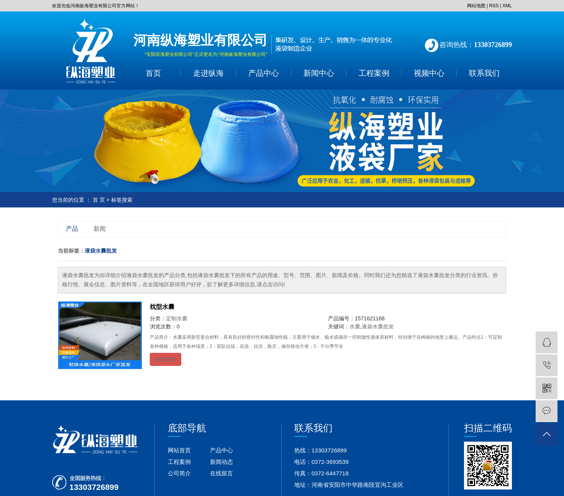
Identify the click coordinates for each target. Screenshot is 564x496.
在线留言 (221, 473)
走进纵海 (208, 73)
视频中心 (429, 73)
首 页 (99, 200)
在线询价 (165, 359)
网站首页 (179, 450)
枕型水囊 (162, 306)
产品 (72, 228)
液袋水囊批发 (378, 326)
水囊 (354, 326)
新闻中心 (318, 73)
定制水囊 (176, 318)
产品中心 (263, 73)
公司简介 (179, 473)
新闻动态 (221, 461)
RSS (494, 5)
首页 (153, 73)
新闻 (99, 228)
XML (507, 5)
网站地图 (476, 5)
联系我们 (484, 73)
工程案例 (374, 73)
